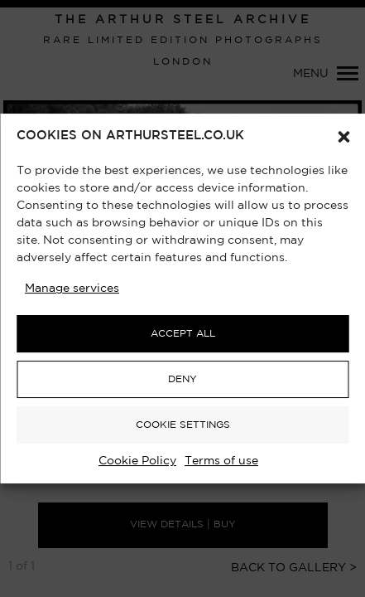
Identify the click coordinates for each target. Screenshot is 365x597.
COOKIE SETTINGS (183, 425)
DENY (182, 379)
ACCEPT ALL (183, 333)
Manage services (72, 289)
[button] (343, 137)
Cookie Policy (137, 461)
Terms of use (221, 461)
